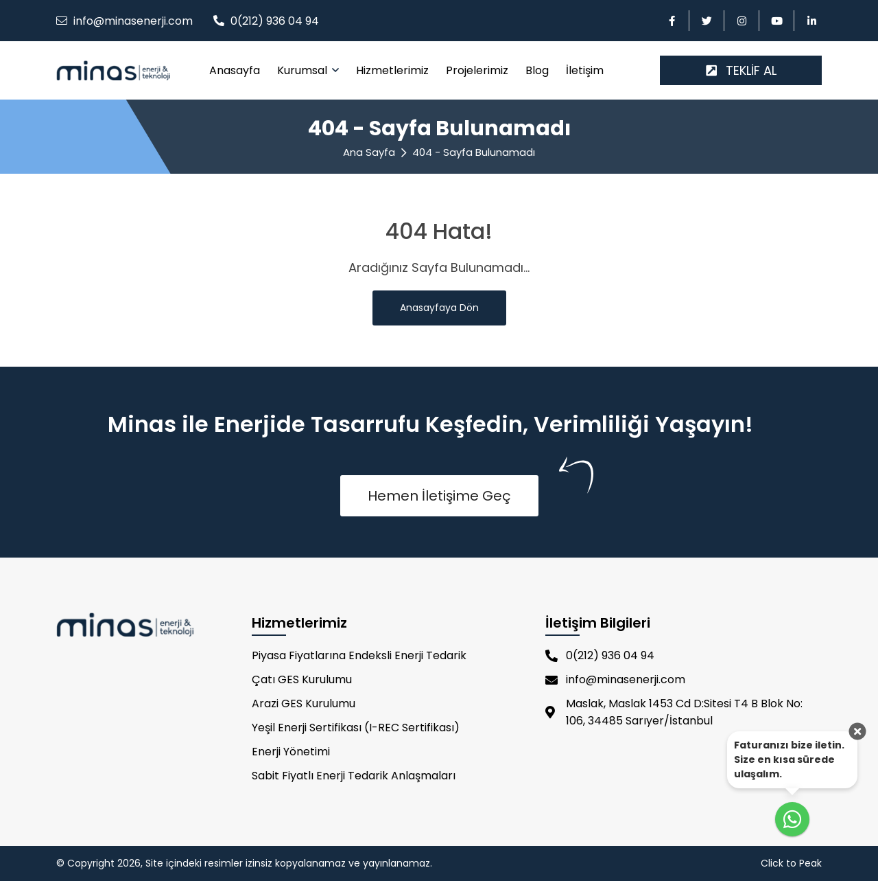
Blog (537, 70)
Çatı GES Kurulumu (302, 679)
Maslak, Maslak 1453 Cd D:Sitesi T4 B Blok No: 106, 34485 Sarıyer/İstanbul (674, 712)
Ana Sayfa (369, 152)
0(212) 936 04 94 (274, 21)
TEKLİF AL (741, 70)
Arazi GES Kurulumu (303, 703)
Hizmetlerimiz (392, 70)
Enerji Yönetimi (291, 751)
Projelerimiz (477, 70)
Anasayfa (234, 70)
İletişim (585, 70)
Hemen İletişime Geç (439, 495)
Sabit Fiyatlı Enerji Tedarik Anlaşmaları (353, 775)
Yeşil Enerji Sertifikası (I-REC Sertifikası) (356, 727)
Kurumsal (303, 70)
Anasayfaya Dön (439, 307)
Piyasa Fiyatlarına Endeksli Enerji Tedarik (359, 655)
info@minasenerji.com (133, 21)
